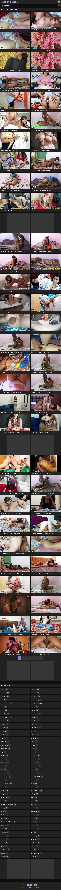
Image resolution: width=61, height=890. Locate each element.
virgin (34, 822)
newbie (34, 717)
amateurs (5, 696)
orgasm (35, 738)
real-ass (35, 762)
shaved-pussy (36, 790)
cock (4, 738)
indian (4, 829)
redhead (35, 773)
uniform (35, 815)
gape (4, 801)
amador (4, 689)
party (34, 748)
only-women (36, 727)
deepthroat (5, 748)
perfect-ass (35, 755)
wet (33, 832)
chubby (4, 727)
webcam (35, 829)
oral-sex (35, 734)
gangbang (5, 797)
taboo (34, 797)
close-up (5, 731)
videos (34, 818)
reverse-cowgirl (37, 776)
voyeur (34, 825)
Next (41, 658)
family (4, 787)
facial (4, 780)
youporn (35, 856)
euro (4, 769)
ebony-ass (5, 762)
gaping (4, 808)
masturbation (36, 703)
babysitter (5, 714)
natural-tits (36, 714)
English (59, 1)
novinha (35, 720)
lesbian (4, 853)
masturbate (36, 696)
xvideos (35, 846)
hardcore (5, 825)
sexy (34, 783)
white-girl (35, 839)
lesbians (5, 856)
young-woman (36, 853)
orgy (34, 741)
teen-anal (35, 811)
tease (34, 804)
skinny (34, 794)
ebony (4, 759)
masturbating (36, 700)
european (5, 773)
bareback (5, 720)
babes (4, 710)
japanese (5, 836)
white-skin (35, 843)
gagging (4, 794)
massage (35, 693)
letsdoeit (35, 689)
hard (4, 818)
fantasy (4, 790)
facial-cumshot (6, 783)
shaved (35, 787)
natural (35, 710)
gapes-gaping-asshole (8, 804)
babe (4, 707)
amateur (5, 693)
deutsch (4, 755)
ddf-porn (5, 741)
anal (4, 700)
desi (3, 752)
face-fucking (6, 776)
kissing (4, 843)
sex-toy (34, 780)
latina (4, 846)
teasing (34, 808)
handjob (4, 815)
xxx (33, 849)
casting (4, 724)
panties (34, 745)
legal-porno (5, 849)
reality (34, 769)
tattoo (34, 801)
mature (34, 707)
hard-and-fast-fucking (8, 822)
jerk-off (4, 839)
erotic (4, 766)
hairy (4, 811)
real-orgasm (36, 766)
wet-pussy (35, 836)
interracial (5, 832)
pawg (34, 752)
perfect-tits (35, 759)
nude (34, 724)
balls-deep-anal (6, 717)
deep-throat (6, 745)
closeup (4, 734)
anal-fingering (6, 703)
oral (33, 731)
